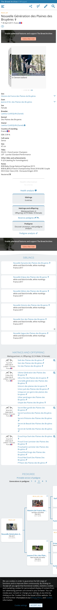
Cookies (49, 597)
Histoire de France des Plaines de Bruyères (18, 89)
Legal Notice (28, 570)
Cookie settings (21, 605)
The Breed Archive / (10, 1)
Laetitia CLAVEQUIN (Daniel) (12, 107)
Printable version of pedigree (28, 440)
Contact (28, 575)
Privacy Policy (36, 597)
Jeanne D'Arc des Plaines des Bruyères (16, 95)
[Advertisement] (28, 33)
